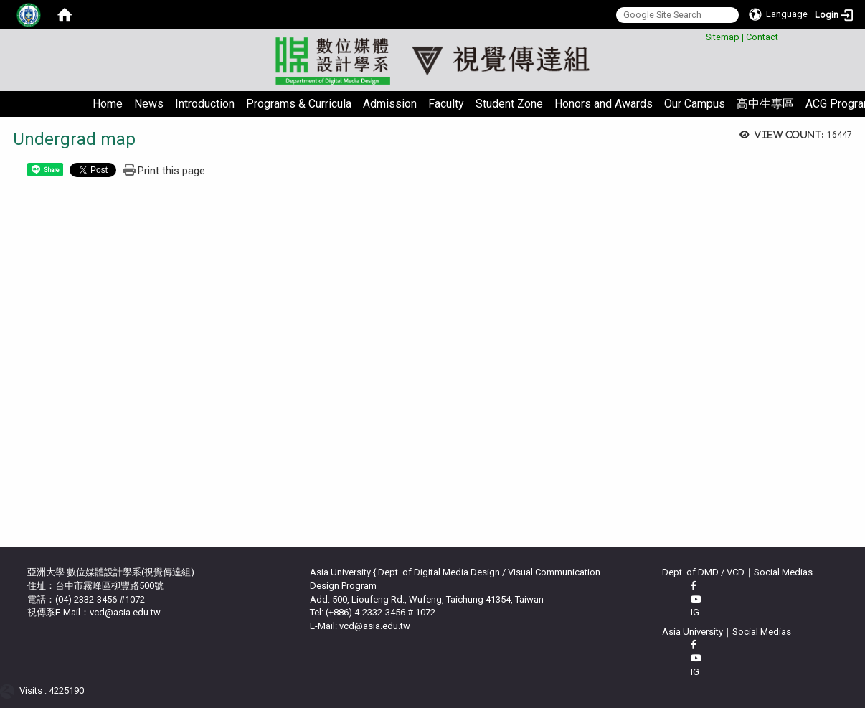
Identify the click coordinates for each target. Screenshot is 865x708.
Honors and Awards (603, 103)
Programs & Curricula (298, 103)
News (149, 103)
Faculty (446, 103)
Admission (390, 103)
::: (700, 34)
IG (695, 612)
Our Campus (694, 103)
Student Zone (509, 103)
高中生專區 (765, 103)
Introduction (205, 103)
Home (108, 103)
